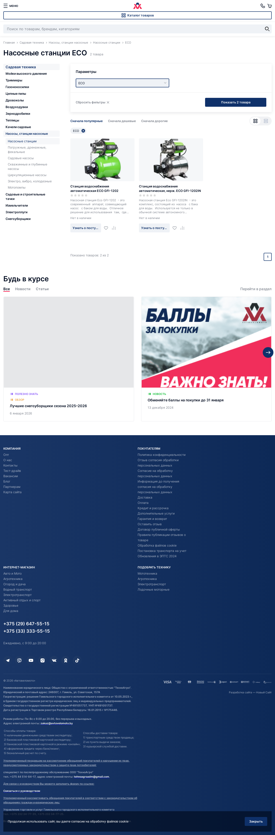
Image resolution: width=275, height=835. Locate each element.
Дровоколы (15, 100)
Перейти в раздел (256, 289)
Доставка (145, 497)
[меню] (10, 5)
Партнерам (11, 487)
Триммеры (14, 80)
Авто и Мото (12, 573)
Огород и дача (14, 584)
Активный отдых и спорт (22, 600)
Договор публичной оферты (159, 529)
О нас (7, 460)
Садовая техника (21, 67)
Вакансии (10, 476)
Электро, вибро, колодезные (30, 181)
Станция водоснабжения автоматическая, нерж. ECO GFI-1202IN (170, 188)
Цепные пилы (16, 93)
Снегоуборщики (18, 219)
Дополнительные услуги (156, 513)
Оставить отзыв (150, 524)
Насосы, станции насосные (27, 133)
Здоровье (10, 605)
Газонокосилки (17, 87)
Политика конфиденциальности (161, 455)
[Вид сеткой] (255, 121)
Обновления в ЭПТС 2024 (157, 556)
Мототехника (147, 573)
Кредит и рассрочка (153, 508)
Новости (23, 289)
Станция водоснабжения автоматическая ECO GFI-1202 (94, 188)
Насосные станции (22, 141)
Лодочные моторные (153, 589)
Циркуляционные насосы (27, 175)
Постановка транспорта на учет (162, 551)
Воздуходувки (17, 107)
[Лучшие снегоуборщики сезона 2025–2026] (69, 359)
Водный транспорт (17, 589)
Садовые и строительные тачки (25, 196)
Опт (6, 455)
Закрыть (256, 821)
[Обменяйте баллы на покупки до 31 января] (206, 359)
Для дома (10, 611)
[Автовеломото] (137, 6)
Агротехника (12, 579)
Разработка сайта (240, 692)
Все (6, 289)
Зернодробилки (18, 113)
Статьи (42, 289)
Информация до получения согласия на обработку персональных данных (158, 486)
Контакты (10, 465)
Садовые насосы (21, 158)
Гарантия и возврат (152, 519)
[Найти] (267, 28)
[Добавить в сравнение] (115, 228)
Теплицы (12, 120)
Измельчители (17, 205)
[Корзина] (269, 6)
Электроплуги (16, 212)
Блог (6, 481)
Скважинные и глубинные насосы (27, 166)
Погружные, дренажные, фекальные (27, 149)
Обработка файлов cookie (157, 545)
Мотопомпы (17, 187)
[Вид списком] (266, 121)
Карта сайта (12, 492)
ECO (79, 131)
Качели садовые (18, 127)
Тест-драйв (12, 471)
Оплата (143, 503)
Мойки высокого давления (26, 73)
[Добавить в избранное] (108, 228)
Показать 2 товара (236, 102)
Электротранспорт (17, 595)
